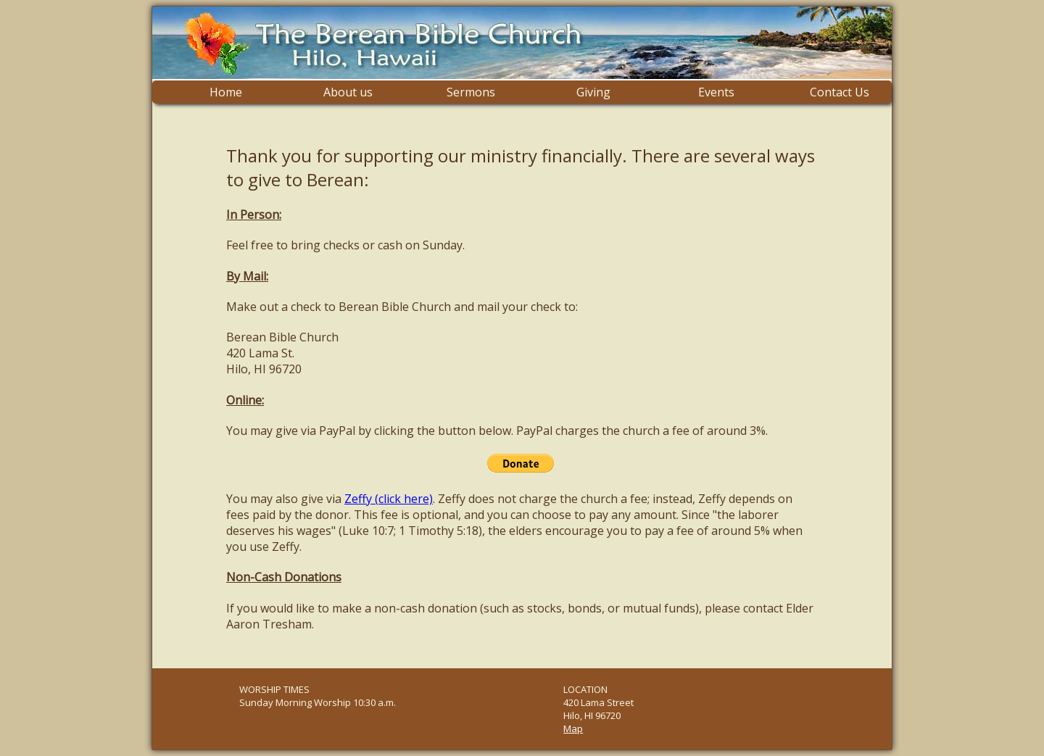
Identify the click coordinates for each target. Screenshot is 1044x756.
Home (226, 92)
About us (348, 92)
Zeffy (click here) (388, 499)
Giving (593, 92)
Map (573, 728)
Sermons (471, 92)
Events (716, 92)
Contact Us (839, 92)
